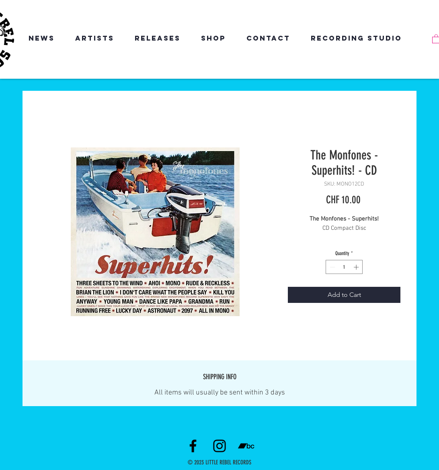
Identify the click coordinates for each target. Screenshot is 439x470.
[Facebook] (193, 445)
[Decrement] (331, 267)
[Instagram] (219, 445)
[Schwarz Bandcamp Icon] (246, 445)
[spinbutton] (344, 267)
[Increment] (357, 267)
